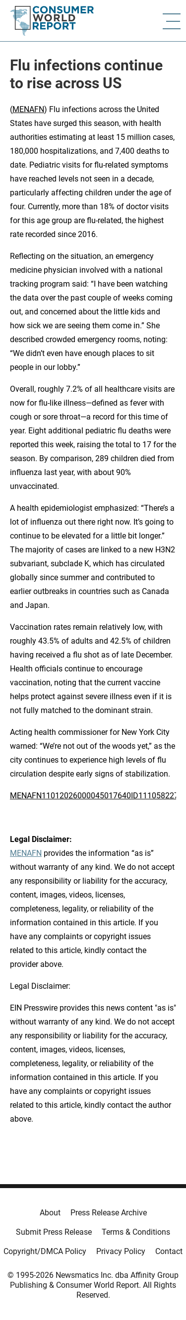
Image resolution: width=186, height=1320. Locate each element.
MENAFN (28, 109)
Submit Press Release (54, 1232)
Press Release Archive (108, 1212)
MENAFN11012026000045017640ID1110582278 (96, 795)
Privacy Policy (120, 1251)
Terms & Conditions (136, 1232)
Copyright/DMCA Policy (44, 1251)
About (50, 1212)
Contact (169, 1251)
